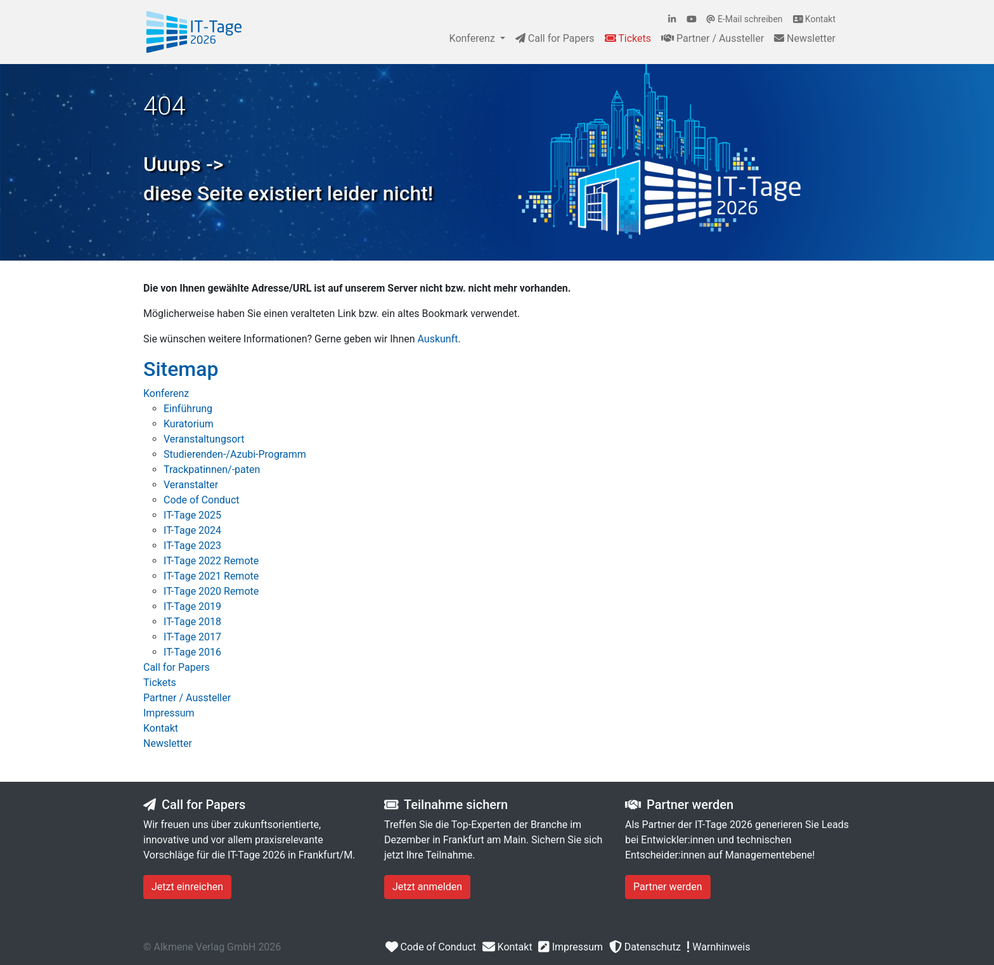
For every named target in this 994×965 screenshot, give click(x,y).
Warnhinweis (718, 947)
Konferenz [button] (473, 38)
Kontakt (814, 19)
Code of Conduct (430, 947)
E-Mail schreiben (744, 19)
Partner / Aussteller (712, 38)
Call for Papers (555, 38)
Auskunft (438, 339)
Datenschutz (644, 947)
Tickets (628, 38)
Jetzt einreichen (187, 887)
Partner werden (667, 887)
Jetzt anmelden (427, 887)
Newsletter (805, 38)
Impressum (571, 947)
